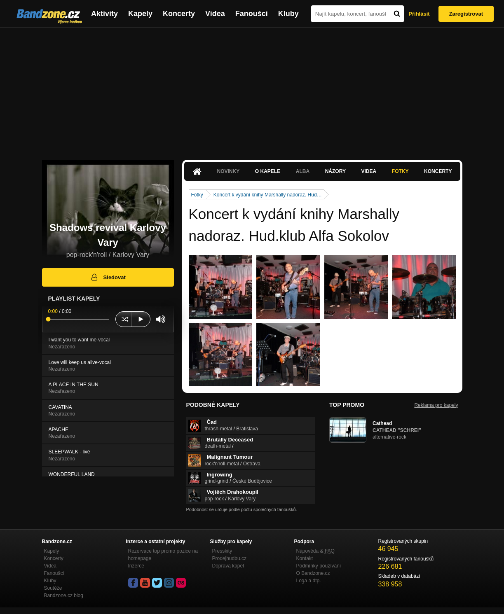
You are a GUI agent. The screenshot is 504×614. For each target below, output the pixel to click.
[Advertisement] (252, 89)
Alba (302, 171)
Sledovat (108, 277)
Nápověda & (315, 551)
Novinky (228, 171)
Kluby (288, 13)
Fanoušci (251, 13)
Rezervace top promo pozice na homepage (163, 554)
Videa (215, 13)
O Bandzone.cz (313, 573)
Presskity (222, 551)
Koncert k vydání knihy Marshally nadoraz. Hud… (267, 195)
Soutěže (53, 588)
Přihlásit (418, 14)
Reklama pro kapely (436, 405)
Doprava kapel (228, 566)
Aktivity (104, 13)
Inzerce (136, 566)
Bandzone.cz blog (63, 595)
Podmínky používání (318, 566)
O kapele (267, 171)
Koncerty (179, 13)
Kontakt (304, 558)
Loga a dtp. (308, 581)
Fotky (400, 171)
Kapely (140, 13)
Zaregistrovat (466, 14)
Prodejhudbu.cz (229, 558)
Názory (335, 171)
